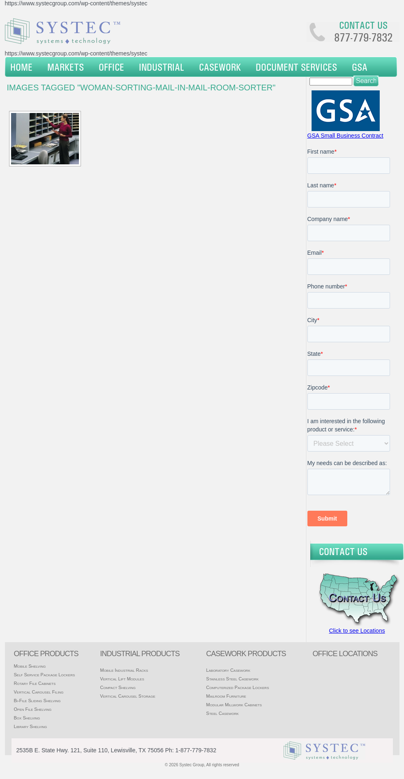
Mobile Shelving (30, 666)
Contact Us (343, 551)
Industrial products (139, 654)
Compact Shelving (118, 687)
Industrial (161, 67)
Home (21, 67)
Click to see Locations (357, 630)
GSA (359, 67)
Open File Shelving (33, 709)
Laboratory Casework (228, 670)
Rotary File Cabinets (35, 683)
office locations (345, 654)
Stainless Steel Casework (232, 678)
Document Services (296, 67)
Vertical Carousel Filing (39, 691)
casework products (246, 654)
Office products (46, 654)
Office (111, 67)
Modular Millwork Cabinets (234, 704)
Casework (220, 67)
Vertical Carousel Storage (127, 696)
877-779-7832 (363, 37)
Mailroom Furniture (226, 696)
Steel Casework (222, 713)
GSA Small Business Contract (345, 135)
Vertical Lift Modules (122, 678)
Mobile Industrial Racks (124, 670)
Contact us (363, 25)
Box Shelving (27, 717)
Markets (65, 67)
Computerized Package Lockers (237, 687)
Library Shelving (30, 726)
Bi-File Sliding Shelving (37, 700)
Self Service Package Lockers (44, 674)
